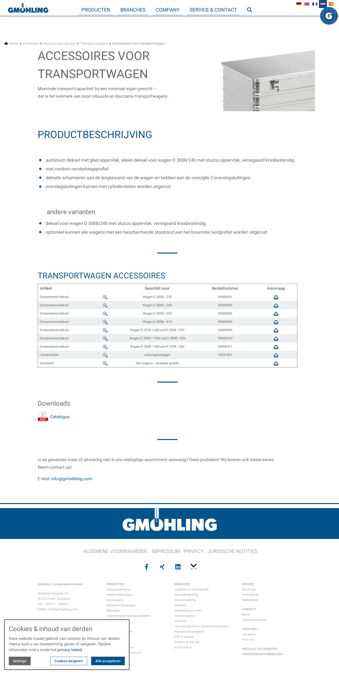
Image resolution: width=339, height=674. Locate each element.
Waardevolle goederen (189, 631)
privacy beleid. (70, 649)
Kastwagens (114, 600)
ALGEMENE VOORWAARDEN (115, 551)
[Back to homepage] (28, 8)
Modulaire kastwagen (121, 605)
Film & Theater (184, 637)
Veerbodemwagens (119, 594)
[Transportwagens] (94, 43)
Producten (95, 10)
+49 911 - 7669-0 (56, 604)
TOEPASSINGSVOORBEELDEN (262, 654)
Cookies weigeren (68, 661)
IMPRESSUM (166, 551)
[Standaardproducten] (59, 43)
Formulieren (250, 594)
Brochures (249, 589)
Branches (133, 10)
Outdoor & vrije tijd (186, 642)
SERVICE (248, 584)
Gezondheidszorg (186, 594)
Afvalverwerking (185, 600)
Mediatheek (250, 600)
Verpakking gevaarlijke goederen (128, 616)
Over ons (248, 639)
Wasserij (180, 605)
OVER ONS (249, 629)
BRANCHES (182, 584)
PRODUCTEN (115, 584)
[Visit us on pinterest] (193, 566)
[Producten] (31, 43)
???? (106, 296)
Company (168, 10)
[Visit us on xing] (161, 566)
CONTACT (249, 609)
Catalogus (60, 416)
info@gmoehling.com (71, 478)
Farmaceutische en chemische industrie (201, 626)
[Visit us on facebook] (146, 566)
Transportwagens (118, 589)
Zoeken (252, 20)
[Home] (13, 43)
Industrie (180, 621)
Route (246, 614)
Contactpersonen (254, 620)
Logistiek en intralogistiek (191, 589)
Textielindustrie (184, 616)
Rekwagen (113, 610)
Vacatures (249, 634)
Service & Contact (213, 10)
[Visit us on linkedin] (177, 566)
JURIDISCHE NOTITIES (232, 551)
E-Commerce (183, 647)
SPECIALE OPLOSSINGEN (259, 649)
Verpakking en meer (187, 610)
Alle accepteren (108, 661)
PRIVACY (194, 551)
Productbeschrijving (95, 135)
